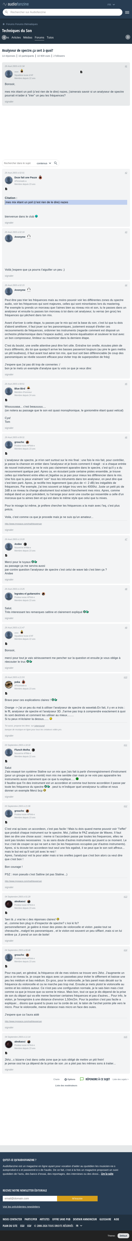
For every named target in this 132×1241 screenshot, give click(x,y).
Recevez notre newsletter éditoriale (25, 1190)
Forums (39, 37)
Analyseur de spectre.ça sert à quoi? (27, 50)
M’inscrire (77, 1198)
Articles (16, 37)
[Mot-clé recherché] (62, 12)
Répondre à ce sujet (98, 1079)
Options (71, 1079)
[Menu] (127, 12)
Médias (27, 37)
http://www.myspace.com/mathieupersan (23, 524)
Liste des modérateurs (66, 1085)
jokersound (39, 726)
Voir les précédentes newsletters (21, 1206)
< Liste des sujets (121, 1079)
